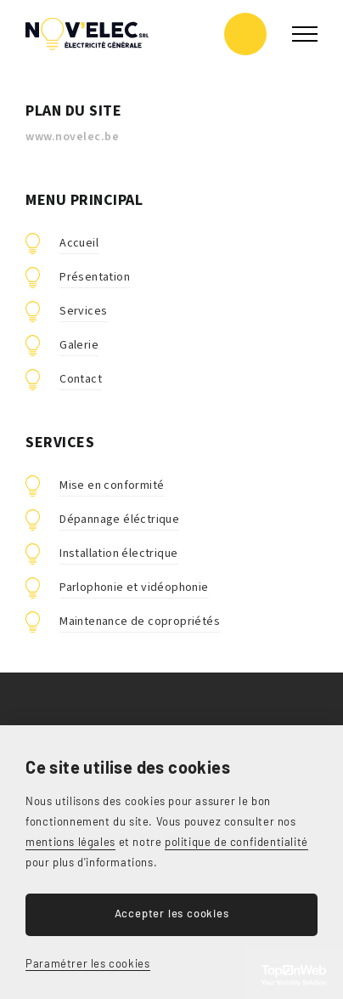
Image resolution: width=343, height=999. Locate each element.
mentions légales (70, 842)
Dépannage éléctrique (119, 519)
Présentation (94, 277)
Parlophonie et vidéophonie (133, 587)
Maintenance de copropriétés (139, 621)
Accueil (78, 243)
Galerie (78, 345)
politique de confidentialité (236, 842)
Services (83, 311)
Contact (80, 379)
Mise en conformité (111, 485)
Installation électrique (118, 553)
